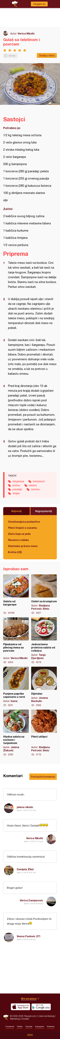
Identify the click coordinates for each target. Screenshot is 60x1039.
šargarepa (18, 481)
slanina (33, 485)
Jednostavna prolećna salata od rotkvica (44, 640)
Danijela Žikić (25, 869)
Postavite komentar (43, 776)
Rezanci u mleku (18, 539)
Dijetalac (44, 687)
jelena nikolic (25, 807)
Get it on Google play (41, 1006)
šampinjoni (39, 481)
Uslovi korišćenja (46, 1016)
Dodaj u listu (46, 55)
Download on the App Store (20, 1006)
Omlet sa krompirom (44, 594)
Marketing (15, 1018)
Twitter (20, 1026)
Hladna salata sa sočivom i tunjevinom (16, 733)
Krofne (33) (15, 552)
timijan (16, 493)
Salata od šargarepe (16, 594)
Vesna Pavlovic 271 (28, 936)
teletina (35, 489)
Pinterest (50, 1026)
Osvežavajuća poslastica (24, 521)
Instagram (39, 1026)
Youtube (28, 1026)
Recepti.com (5, 1017)
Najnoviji (16, 511)
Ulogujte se (39, 4)
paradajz (17, 489)
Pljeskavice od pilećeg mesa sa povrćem (16, 640)
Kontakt (25, 1018)
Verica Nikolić (26, 33)
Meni (30, 1035)
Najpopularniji (43, 511)
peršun (16, 485)
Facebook (9, 1026)
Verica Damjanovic (31, 900)
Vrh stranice (28, 998)
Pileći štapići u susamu (22, 527)
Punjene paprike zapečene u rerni (16, 687)
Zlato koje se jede (19, 533)
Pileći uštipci (44, 733)
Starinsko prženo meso (23, 545)
